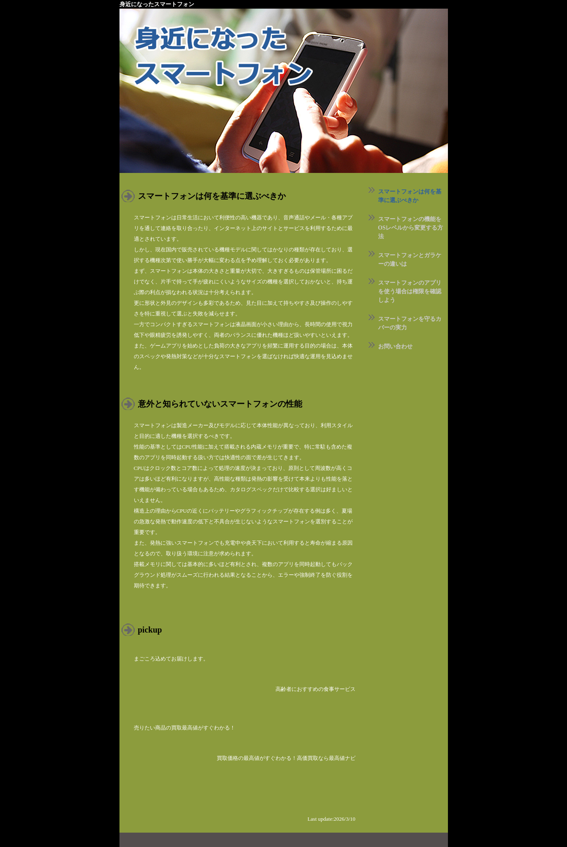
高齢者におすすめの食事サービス (315, 689)
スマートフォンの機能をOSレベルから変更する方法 (410, 227)
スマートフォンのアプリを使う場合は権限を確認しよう (409, 291)
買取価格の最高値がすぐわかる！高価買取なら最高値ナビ (286, 758)
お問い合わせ (395, 346)
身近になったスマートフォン (156, 4)
